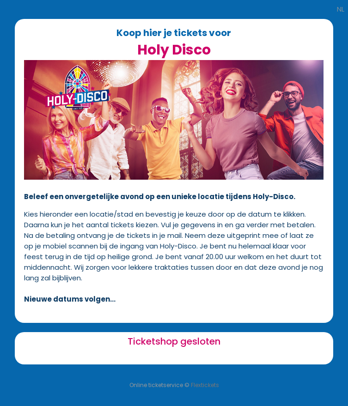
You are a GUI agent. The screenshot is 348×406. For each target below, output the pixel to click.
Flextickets (205, 385)
